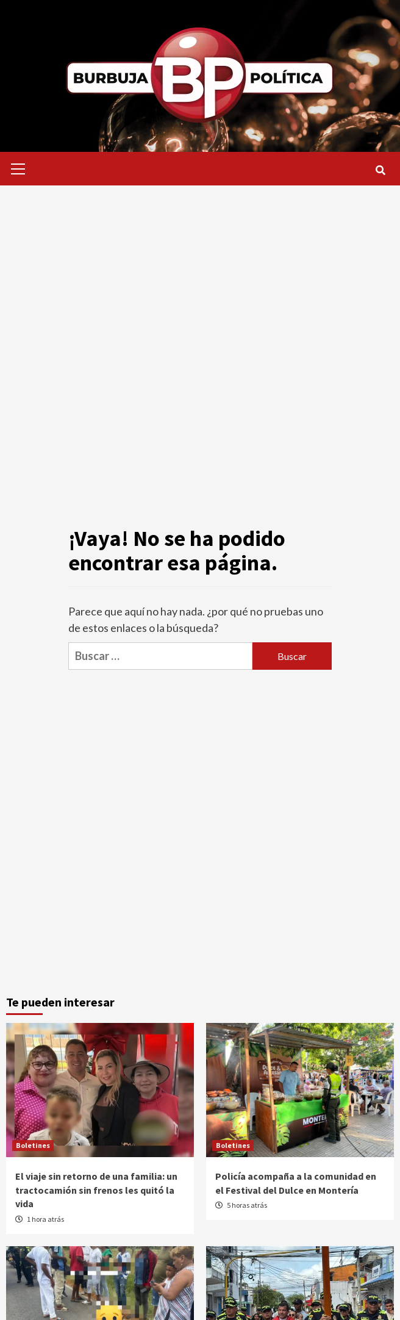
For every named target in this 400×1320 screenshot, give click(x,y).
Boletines (33, 1145)
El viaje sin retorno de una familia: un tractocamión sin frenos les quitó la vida (96, 1190)
